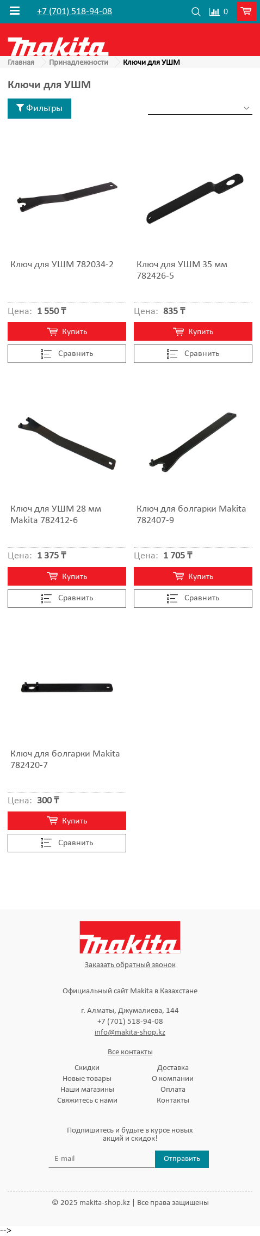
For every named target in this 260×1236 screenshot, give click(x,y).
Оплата (172, 1090)
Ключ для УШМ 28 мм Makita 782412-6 (55, 515)
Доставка (173, 1068)
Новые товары (87, 1079)
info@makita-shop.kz (130, 1033)
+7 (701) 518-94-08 (74, 12)
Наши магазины (87, 1090)
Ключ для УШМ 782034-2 (62, 265)
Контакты (173, 1101)
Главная (21, 63)
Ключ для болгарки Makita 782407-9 (191, 515)
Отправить (182, 1159)
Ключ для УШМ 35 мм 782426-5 (182, 270)
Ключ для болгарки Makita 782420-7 (65, 760)
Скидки (87, 1068)
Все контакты (130, 1052)
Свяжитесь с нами (87, 1101)
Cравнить (67, 354)
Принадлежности (78, 63)
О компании (173, 1079)
